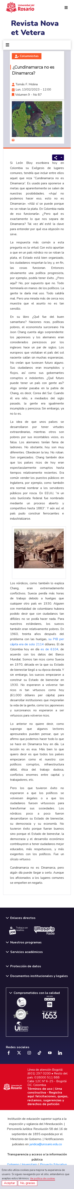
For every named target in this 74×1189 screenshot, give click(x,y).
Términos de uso (39, 1089)
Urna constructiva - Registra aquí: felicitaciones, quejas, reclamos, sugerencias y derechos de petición (47, 1096)
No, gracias (27, 1183)
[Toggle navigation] (7, 45)
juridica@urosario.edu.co (45, 1144)
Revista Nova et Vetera (35, 28)
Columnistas (29, 56)
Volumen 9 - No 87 (28, 94)
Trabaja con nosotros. (18, 930)
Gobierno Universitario (22, 1164)
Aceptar (9, 1183)
